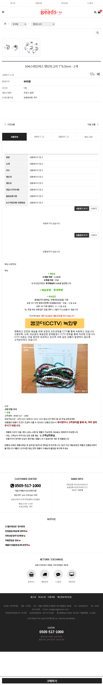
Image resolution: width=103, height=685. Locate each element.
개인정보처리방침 (64, 597)
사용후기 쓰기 (81, 208)
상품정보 (14, 136)
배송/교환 (88, 136)
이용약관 (51, 597)
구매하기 (52, 681)
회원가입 (38, 3)
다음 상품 (92, 124)
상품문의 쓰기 (81, 235)
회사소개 (41, 597)
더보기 (94, 208)
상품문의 (63, 136)
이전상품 (11, 124)
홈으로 (33, 597)
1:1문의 (90, 3)
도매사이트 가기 (30, 97)
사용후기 (39, 136)
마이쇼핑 (64, 3)
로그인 (12, 3)
